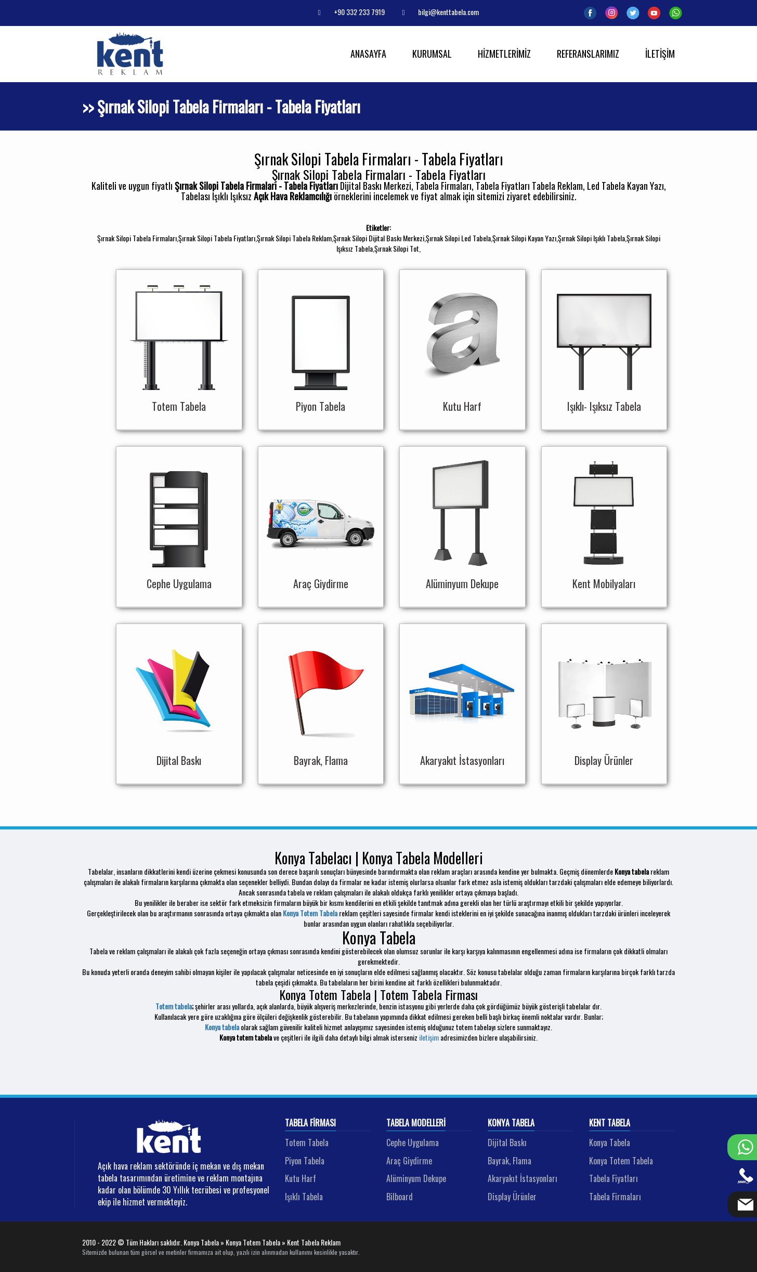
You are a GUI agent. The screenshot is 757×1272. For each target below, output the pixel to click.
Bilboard (399, 1196)
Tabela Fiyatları (613, 1178)
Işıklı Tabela (304, 1196)
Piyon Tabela (304, 1160)
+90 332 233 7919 (347, 11)
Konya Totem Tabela (310, 912)
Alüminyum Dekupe (416, 1178)
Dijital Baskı (507, 1142)
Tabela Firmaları (615, 1196)
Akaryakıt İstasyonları (522, 1178)
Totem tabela (173, 1006)
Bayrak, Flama (509, 1160)
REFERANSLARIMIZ (588, 53)
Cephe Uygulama (412, 1142)
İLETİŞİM (660, 53)
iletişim (429, 1037)
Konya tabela (222, 1026)
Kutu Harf (300, 1178)
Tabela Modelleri (416, 1123)
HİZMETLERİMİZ (504, 53)
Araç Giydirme (409, 1160)
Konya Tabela (511, 1123)
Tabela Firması (310, 1123)
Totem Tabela (307, 1142)
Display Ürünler (512, 1196)
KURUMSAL (432, 53)
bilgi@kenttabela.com (436, 11)
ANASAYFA (368, 53)
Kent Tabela (609, 1123)
